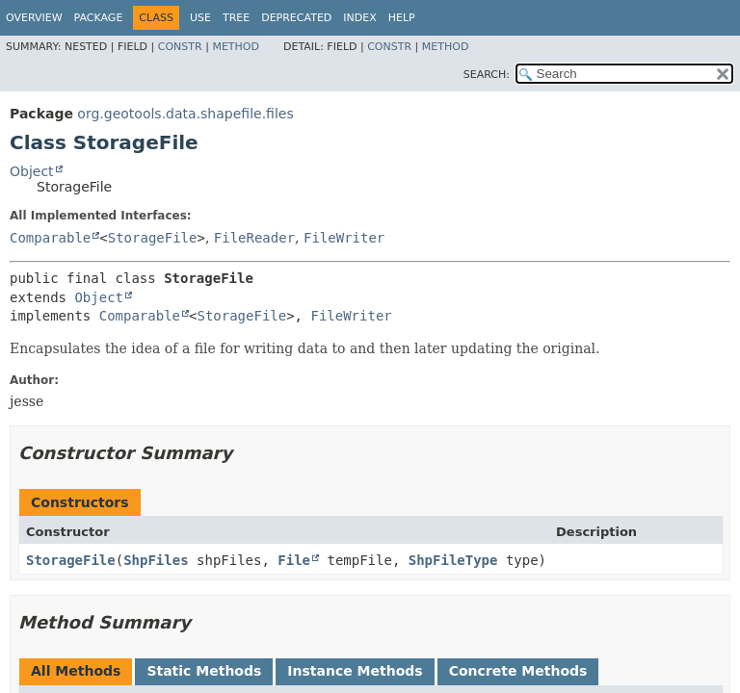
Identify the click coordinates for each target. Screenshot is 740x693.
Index (359, 18)
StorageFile (153, 237)
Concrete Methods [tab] (518, 671)
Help (401, 18)
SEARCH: (486, 74)
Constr (180, 46)
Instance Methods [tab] (354, 671)
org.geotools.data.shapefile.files (185, 113)
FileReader (254, 237)
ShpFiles (155, 560)
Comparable (50, 237)
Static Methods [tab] (203, 671)
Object (32, 171)
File (294, 560)
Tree (236, 18)
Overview (34, 18)
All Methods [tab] (75, 671)
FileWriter (344, 237)
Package (98, 18)
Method (235, 46)
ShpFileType (453, 560)
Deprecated (296, 18)
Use (200, 18)
